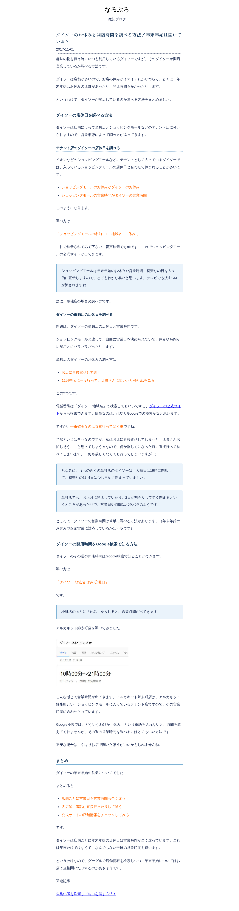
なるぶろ (117, 9)
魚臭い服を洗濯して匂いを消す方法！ (86, 894)
